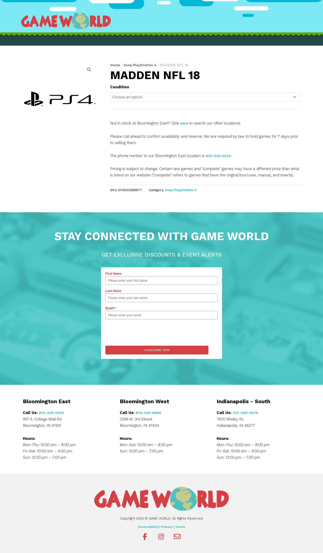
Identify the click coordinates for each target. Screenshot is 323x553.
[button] (89, 70)
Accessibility (148, 527)
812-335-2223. (219, 156)
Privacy (166, 527)
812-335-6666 (149, 412)
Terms (180, 527)
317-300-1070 (245, 412)
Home (115, 65)
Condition (119, 87)
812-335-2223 (52, 412)
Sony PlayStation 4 (141, 65)
